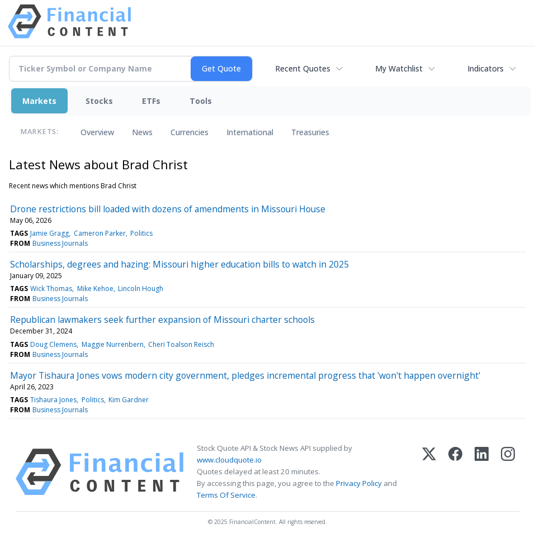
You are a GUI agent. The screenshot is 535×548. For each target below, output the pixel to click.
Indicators (485, 68)
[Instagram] (507, 472)
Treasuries (310, 132)
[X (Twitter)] (429, 472)
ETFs (151, 101)
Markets (39, 101)
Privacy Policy (359, 483)
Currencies (190, 132)
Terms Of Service (226, 495)
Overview (97, 132)
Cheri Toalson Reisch (181, 344)
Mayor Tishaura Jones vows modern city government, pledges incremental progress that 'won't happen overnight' (245, 375)
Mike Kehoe (95, 288)
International (249, 132)
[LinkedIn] (481, 472)
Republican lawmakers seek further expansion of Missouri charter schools (162, 319)
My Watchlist (399, 68)
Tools (201, 101)
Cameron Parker (100, 233)
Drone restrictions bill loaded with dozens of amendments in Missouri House (167, 209)
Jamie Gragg (49, 233)
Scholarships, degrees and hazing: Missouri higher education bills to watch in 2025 (179, 264)
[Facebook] (455, 472)
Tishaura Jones (53, 399)
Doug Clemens (53, 344)
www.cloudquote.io (229, 460)
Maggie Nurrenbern (113, 344)
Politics (141, 233)
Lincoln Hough (140, 288)
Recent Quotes (302, 68)
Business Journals (60, 243)
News (142, 132)
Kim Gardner (128, 399)
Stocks (99, 101)
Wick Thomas (51, 288)
